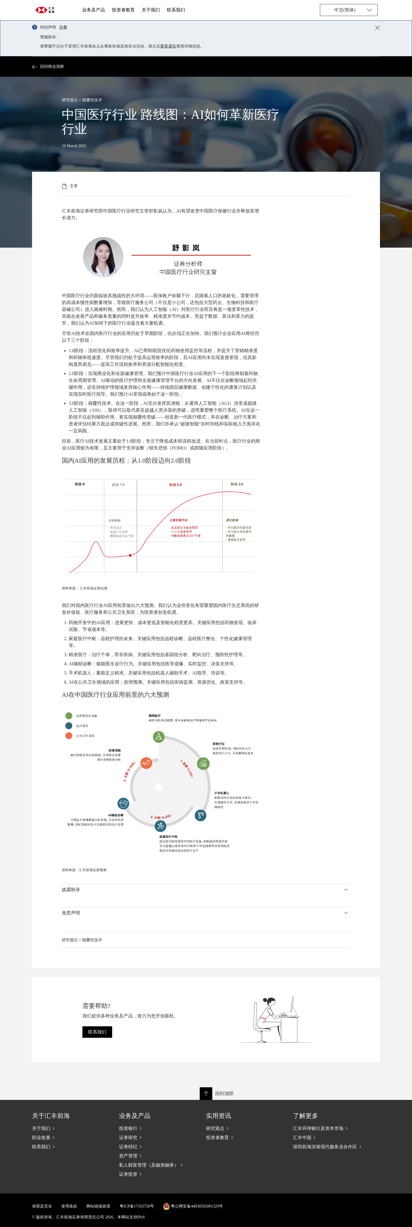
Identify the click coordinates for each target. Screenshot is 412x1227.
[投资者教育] (245, 1137)
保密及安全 (42, 1206)
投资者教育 (123, 9)
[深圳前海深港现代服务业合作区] (332, 1146)
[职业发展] (71, 1137)
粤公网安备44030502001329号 (197, 1206)
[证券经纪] (158, 1146)
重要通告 (168, 46)
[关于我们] (71, 1128)
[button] (206, 889)
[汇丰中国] (332, 1137)
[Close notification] (377, 28)
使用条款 (69, 1206)
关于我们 (151, 9)
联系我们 (176, 9)
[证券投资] (158, 1174)
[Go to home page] (46, 10)
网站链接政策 (98, 1206)
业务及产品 (93, 9)
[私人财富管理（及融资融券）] (158, 1164)
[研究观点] (245, 1128)
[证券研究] (158, 1137)
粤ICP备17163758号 (137, 1206)
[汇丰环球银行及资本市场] (332, 1128)
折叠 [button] (63, 27)
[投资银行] (158, 1128)
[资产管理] (158, 1155)
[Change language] (348, 10)
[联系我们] (71, 1146)
